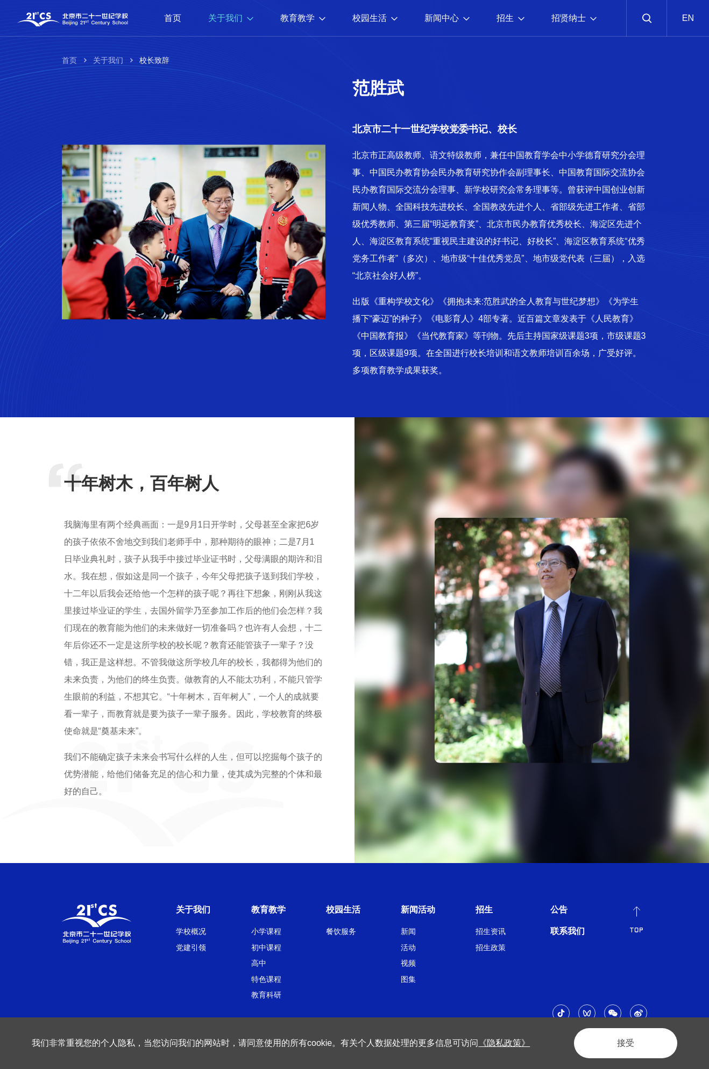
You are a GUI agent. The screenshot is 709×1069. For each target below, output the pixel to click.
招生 (510, 18)
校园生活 (375, 18)
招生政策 (491, 947)
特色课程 (266, 979)
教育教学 (302, 18)
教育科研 (266, 994)
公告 (559, 909)
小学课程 (266, 931)
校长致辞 (154, 60)
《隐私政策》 (504, 1042)
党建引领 (191, 947)
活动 (408, 947)
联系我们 (567, 931)
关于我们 (230, 18)
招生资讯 (491, 931)
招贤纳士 (574, 18)
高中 (258, 963)
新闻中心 (447, 18)
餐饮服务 (341, 931)
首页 (172, 18)
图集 (408, 979)
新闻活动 (418, 909)
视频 (408, 963)
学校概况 (191, 931)
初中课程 (266, 947)
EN (688, 18)
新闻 (408, 931)
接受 (625, 1042)
